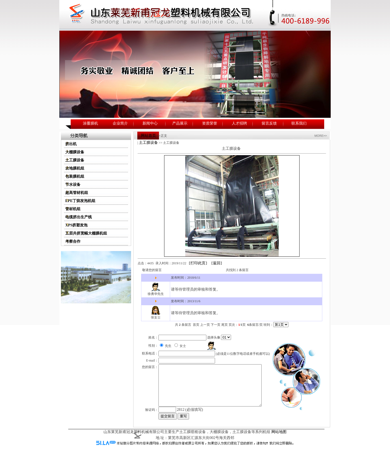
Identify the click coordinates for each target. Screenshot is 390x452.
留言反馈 (269, 123)
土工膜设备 (148, 143)
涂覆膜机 (90, 123)
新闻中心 (150, 123)
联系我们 (299, 123)
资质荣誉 (209, 123)
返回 (216, 263)
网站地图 (279, 437)
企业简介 (120, 123)
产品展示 (179, 123)
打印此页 (198, 263)
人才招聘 (239, 123)
